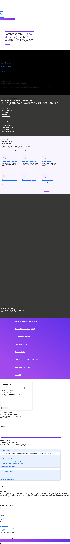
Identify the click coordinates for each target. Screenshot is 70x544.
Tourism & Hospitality (7, 110)
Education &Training (6, 121)
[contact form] (4, 408)
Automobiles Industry (7, 125)
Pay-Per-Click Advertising (6, 66)
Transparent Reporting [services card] (29, 180)
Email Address (4, 393)
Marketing (2, 12)
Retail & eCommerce (6, 108)
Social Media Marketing (6, 71)
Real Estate (4, 114)
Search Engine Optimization (7, 62)
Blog (1, 14)
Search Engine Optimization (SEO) (26, 322)
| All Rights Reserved (14, 528)
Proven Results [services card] (47, 161)
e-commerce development (5, 512)
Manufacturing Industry (7, 127)
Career (1, 15)
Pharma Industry (6, 116)
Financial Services (6, 118)
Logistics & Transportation (8, 131)
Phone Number (4, 390)
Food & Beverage (6, 129)
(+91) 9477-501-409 (3, 424)
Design (1, 11)
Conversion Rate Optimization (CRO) (26, 360)
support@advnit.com (4, 433)
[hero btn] (7, 44)
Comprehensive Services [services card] (9, 180)
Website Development (4, 511)
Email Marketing (20, 352)
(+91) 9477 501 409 (3, 524)
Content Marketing (21, 345)
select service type (5, 394)
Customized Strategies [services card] (29, 161)
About (1, 517)
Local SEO (18, 375)
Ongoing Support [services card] (47, 180)
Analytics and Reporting (6, 76)
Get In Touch (4, 18)
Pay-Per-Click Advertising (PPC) (25, 329)
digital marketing (3, 513)
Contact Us (2, 16)
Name (2, 388)
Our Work (2, 13)
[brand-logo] (35, 4)
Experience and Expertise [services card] (10, 161)
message (3, 407)
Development (2, 10)
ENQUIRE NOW (46, 191)
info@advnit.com (3, 428)
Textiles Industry (5, 112)
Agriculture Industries (7, 123)
